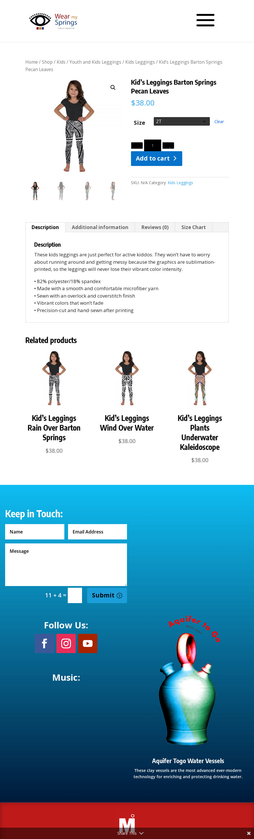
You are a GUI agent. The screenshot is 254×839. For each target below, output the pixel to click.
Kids (61, 62)
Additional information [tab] (100, 227)
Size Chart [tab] (193, 227)
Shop (47, 62)
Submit (103, 595)
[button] (113, 87)
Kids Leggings (140, 62)
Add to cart (153, 158)
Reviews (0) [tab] (155, 227)
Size (139, 123)
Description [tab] (45, 227)
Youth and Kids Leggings (95, 62)
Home (31, 62)
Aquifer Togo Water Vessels (188, 761)
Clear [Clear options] (219, 121)
